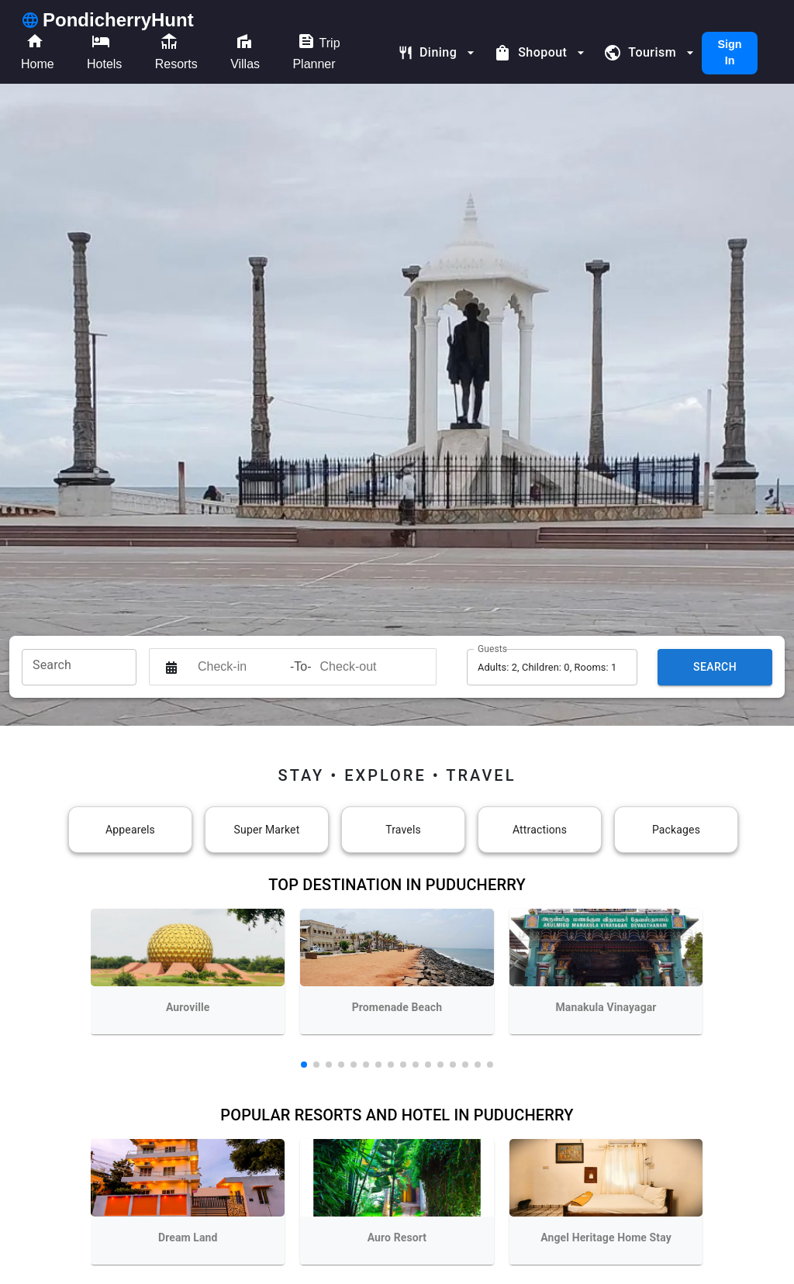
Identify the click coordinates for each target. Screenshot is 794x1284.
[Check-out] (362, 667)
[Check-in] (239, 667)
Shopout (541, 52)
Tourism (650, 52)
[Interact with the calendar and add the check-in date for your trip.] (171, 667)
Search (715, 667)
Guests (492, 648)
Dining (438, 52)
